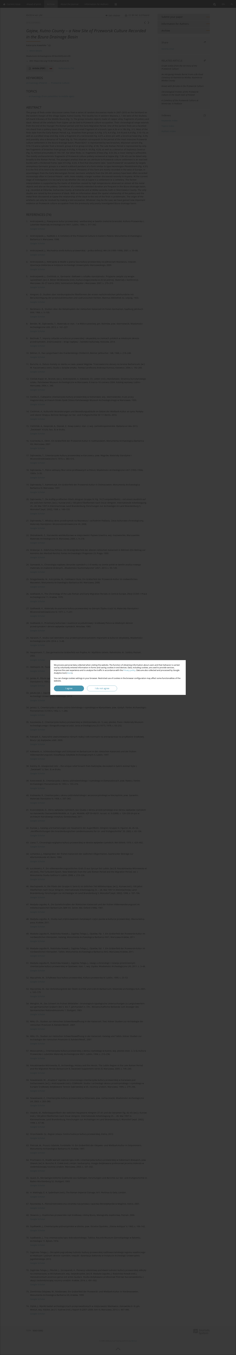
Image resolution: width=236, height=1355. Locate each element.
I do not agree (102, 688)
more (69, 673)
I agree (68, 688)
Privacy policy (129, 670)
